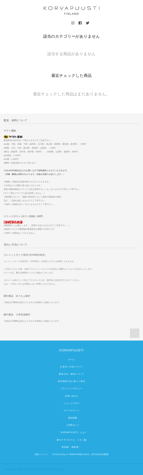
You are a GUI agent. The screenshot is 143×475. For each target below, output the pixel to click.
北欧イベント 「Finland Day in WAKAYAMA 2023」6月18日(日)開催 (71, 454)
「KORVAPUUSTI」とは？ (71, 432)
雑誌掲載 (71, 418)
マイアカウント (72, 410)
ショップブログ (72, 403)
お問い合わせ (71, 396)
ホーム (71, 359)
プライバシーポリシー (71, 388)
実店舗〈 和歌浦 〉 (71, 447)
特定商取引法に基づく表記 (71, 381)
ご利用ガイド (72, 425)
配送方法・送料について (71, 374)
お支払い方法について (71, 367)
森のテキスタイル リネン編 (71, 440)
